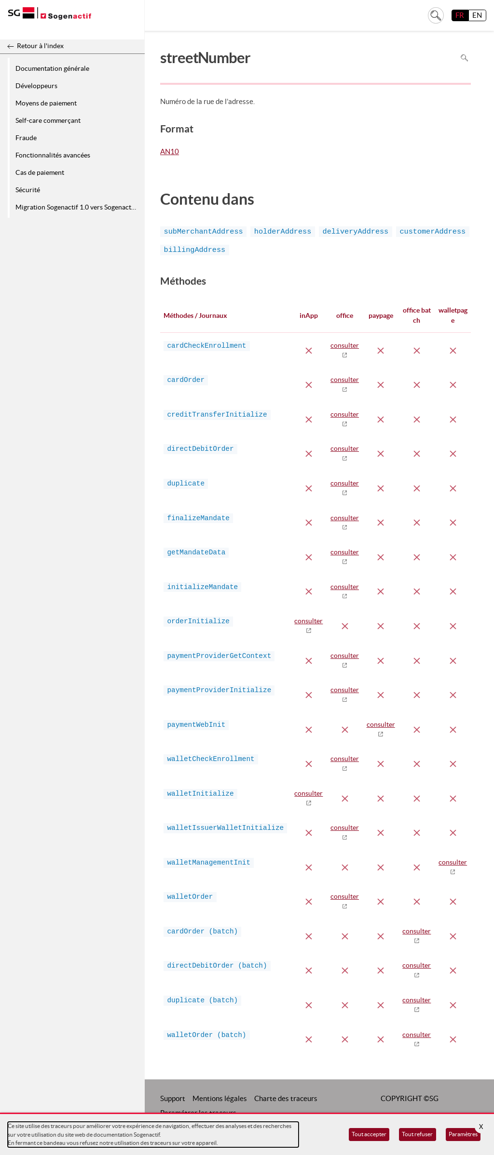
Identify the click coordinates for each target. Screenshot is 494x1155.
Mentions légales (219, 1098)
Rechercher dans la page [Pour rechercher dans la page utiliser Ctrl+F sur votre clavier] (464, 57)
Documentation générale (52, 68)
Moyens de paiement (46, 103)
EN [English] (477, 15)
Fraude (26, 138)
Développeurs (36, 86)
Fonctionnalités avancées (52, 155)
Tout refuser (417, 1134)
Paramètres (463, 1134)
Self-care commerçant (48, 120)
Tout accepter (369, 1134)
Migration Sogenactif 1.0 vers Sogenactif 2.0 (78, 207)
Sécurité (27, 190)
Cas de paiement (39, 172)
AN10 (169, 152)
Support (172, 1098)
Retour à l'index (40, 46)
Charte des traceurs (285, 1098)
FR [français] (459, 15)
